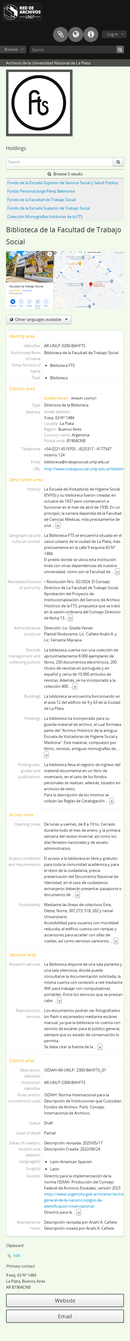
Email (65, 1316)
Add (16, 1255)
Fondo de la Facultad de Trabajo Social (41, 199)
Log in (112, 34)
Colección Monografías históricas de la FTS (45, 216)
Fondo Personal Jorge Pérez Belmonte (41, 191)
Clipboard (60, 34)
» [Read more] (58, 525)
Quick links (90, 34)
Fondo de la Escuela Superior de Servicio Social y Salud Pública (62, 182)
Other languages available (41, 319)
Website (65, 1300)
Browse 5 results (65, 174)
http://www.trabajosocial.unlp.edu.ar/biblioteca (86, 468)
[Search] (77, 49)
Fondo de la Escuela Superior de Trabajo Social (48, 208)
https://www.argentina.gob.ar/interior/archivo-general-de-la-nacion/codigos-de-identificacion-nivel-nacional (86, 1200)
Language (75, 34)
